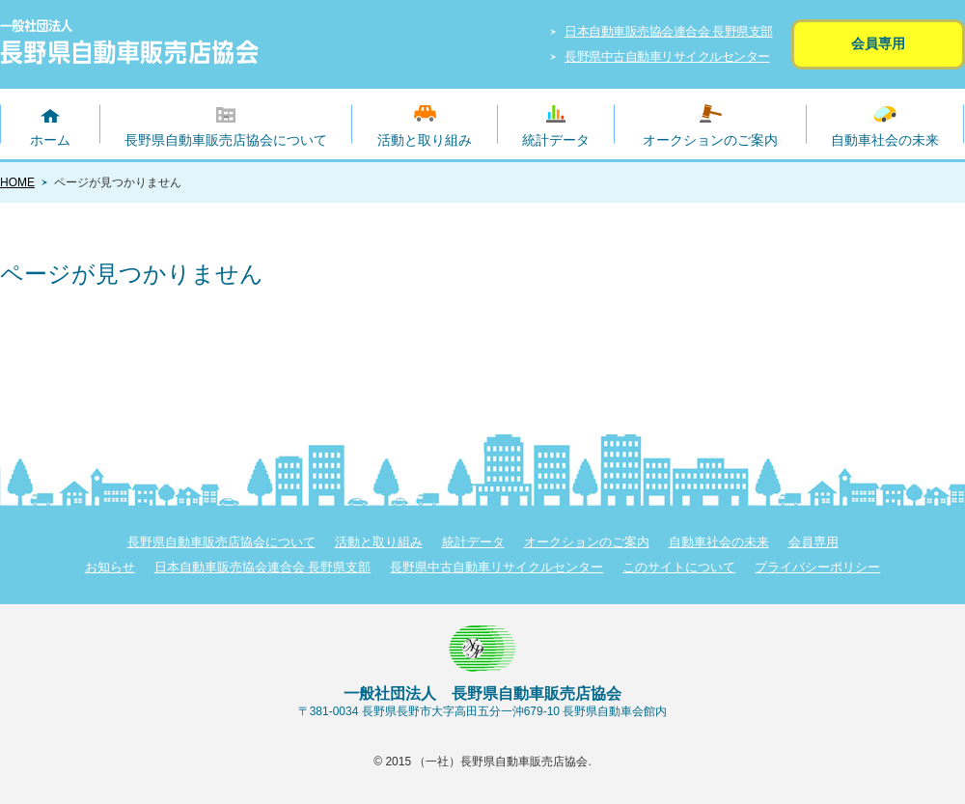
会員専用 (878, 43)
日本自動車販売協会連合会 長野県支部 (669, 31)
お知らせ (110, 567)
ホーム (50, 140)
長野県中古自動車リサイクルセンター (667, 56)
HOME (17, 182)
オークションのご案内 (710, 140)
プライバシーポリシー (817, 567)
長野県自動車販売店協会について (225, 140)
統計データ (556, 140)
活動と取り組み (424, 140)
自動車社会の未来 (885, 140)
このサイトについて (678, 567)
